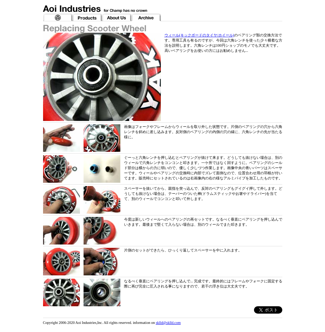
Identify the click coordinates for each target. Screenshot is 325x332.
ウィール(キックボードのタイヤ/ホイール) (199, 35)
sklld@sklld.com (168, 323)
